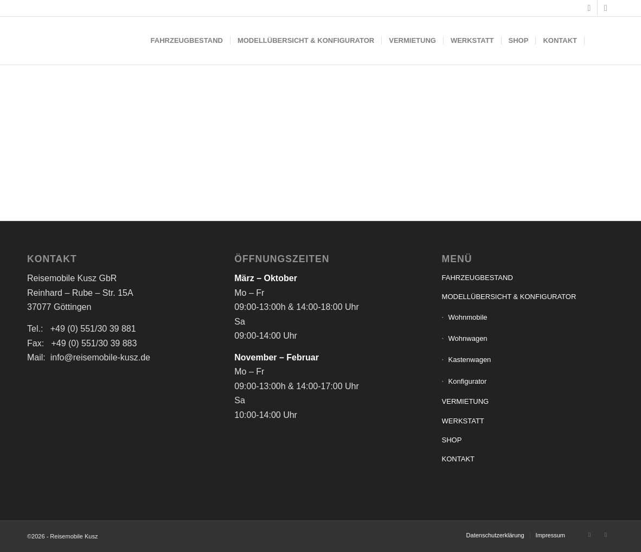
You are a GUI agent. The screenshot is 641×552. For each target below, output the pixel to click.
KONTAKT (458, 459)
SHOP (452, 440)
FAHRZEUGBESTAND (477, 278)
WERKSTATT (463, 421)
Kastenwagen (469, 360)
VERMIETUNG (465, 401)
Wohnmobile (468, 317)
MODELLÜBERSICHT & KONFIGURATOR (509, 297)
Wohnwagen (468, 338)
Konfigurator (467, 381)
